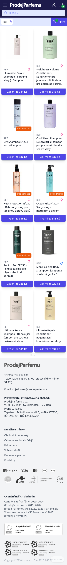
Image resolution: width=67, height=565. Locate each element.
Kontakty (9, 460)
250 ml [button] (17, 283)
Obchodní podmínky (16, 435)
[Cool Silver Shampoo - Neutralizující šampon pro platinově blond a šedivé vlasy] (50, 113)
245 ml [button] (50, 91)
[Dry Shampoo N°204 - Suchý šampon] (17, 113)
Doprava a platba (14, 455)
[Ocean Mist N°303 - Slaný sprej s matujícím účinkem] (50, 179)
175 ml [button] (17, 218)
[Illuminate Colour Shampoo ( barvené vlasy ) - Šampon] (17, 45)
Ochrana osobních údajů (18, 440)
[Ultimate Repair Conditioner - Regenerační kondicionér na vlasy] (50, 305)
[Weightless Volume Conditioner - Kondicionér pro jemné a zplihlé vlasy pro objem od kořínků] (50, 45)
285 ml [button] (17, 91)
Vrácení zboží (12, 450)
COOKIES (57, 559)
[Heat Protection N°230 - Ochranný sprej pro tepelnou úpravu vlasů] (17, 179)
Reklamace (10, 445)
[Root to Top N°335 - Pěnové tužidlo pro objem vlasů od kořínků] (17, 240)
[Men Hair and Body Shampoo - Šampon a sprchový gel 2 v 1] (50, 240)
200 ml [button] (17, 157)
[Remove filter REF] (10, 21)
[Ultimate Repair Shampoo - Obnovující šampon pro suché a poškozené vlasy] (17, 305)
